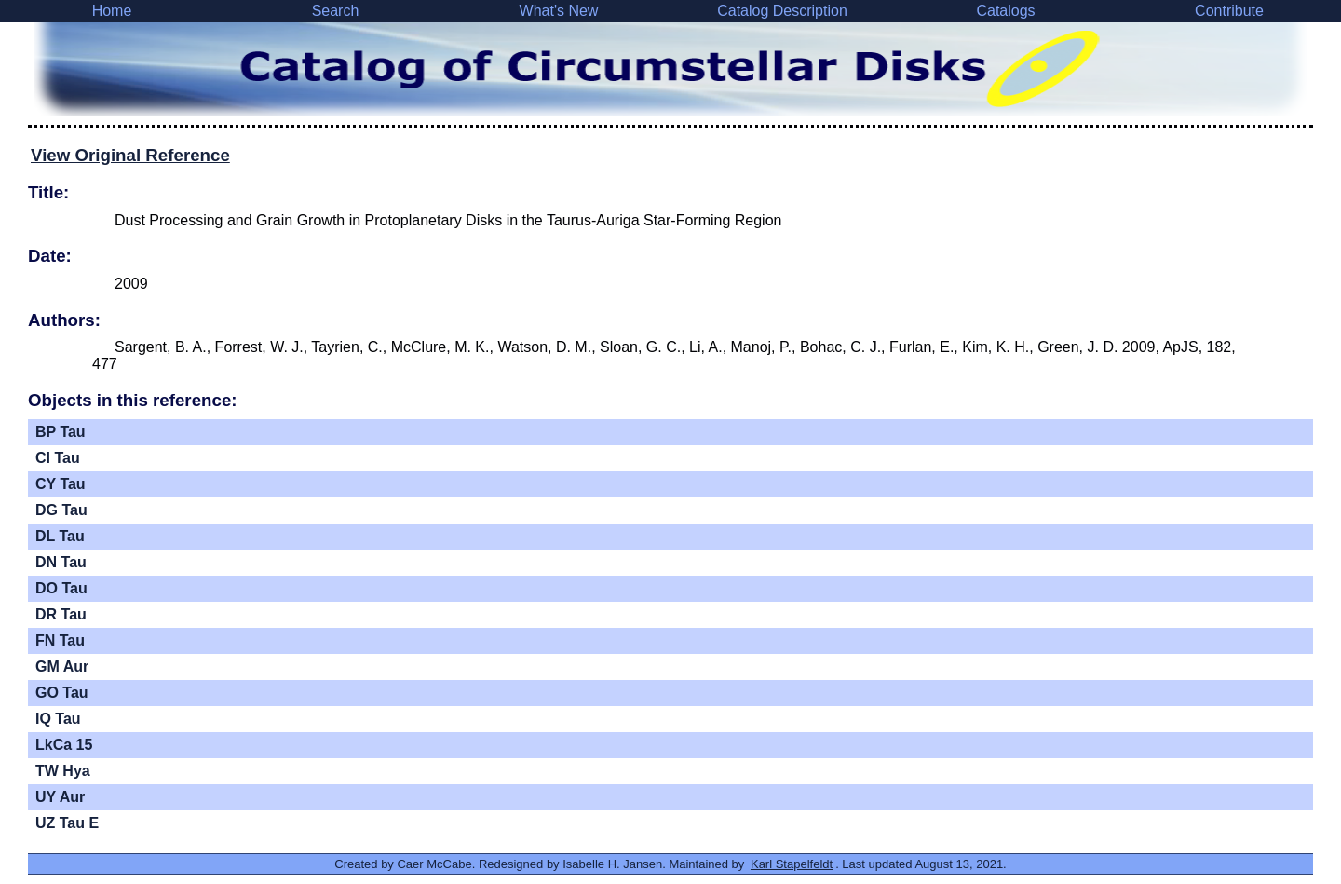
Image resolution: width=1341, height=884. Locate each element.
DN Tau (61, 562)
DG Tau (61, 510)
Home (112, 11)
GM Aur (61, 666)
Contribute (1229, 11)
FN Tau (60, 640)
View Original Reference (130, 155)
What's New (559, 11)
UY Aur (60, 797)
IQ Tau (58, 719)
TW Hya (62, 771)
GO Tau (61, 692)
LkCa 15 (63, 745)
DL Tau (60, 536)
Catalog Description (782, 11)
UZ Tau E (67, 823)
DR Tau (61, 614)
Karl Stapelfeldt (792, 864)
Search (335, 11)
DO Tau (61, 588)
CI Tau (57, 458)
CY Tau (60, 484)
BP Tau (60, 432)
